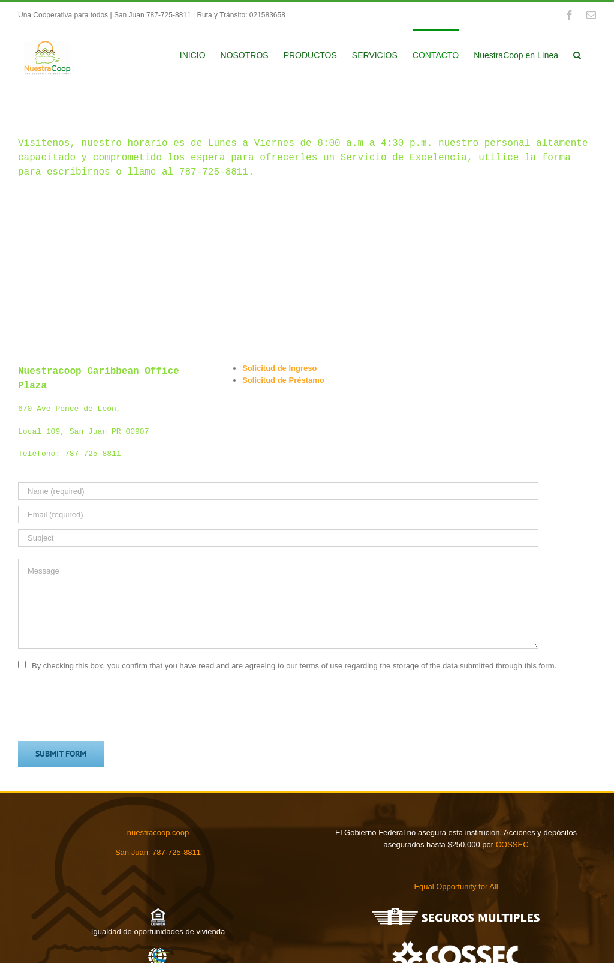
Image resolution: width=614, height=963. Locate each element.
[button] (577, 54)
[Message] (278, 604)
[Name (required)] (278, 491)
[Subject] (278, 538)
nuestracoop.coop (158, 832)
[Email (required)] (278, 514)
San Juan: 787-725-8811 (158, 852)
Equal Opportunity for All (456, 886)
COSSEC (512, 844)
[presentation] (109, 705)
